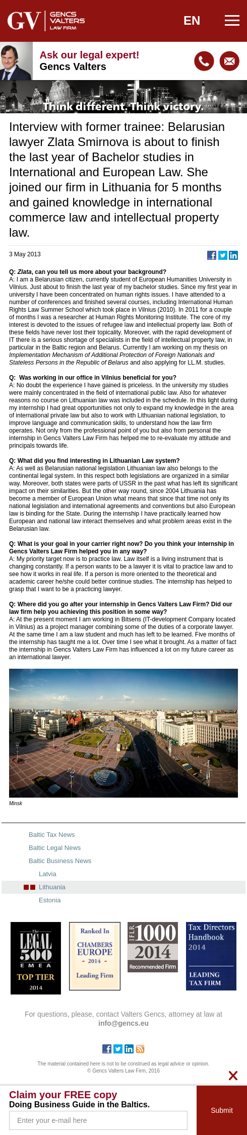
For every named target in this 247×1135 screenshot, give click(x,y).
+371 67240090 (204, 61)
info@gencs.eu (229, 61)
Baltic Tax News (52, 834)
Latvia (47, 874)
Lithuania (52, 887)
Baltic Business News (60, 861)
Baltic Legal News (55, 848)
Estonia (49, 900)
